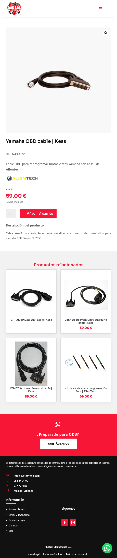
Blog (11, 530)
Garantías (14, 525)
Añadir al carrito (40, 214)
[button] (106, 33)
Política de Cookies (52, 554)
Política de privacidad (76, 554)
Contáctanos (58, 444)
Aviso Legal (34, 554)
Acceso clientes (17, 509)
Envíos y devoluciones (20, 514)
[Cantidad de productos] (11, 214)
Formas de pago (17, 520)
